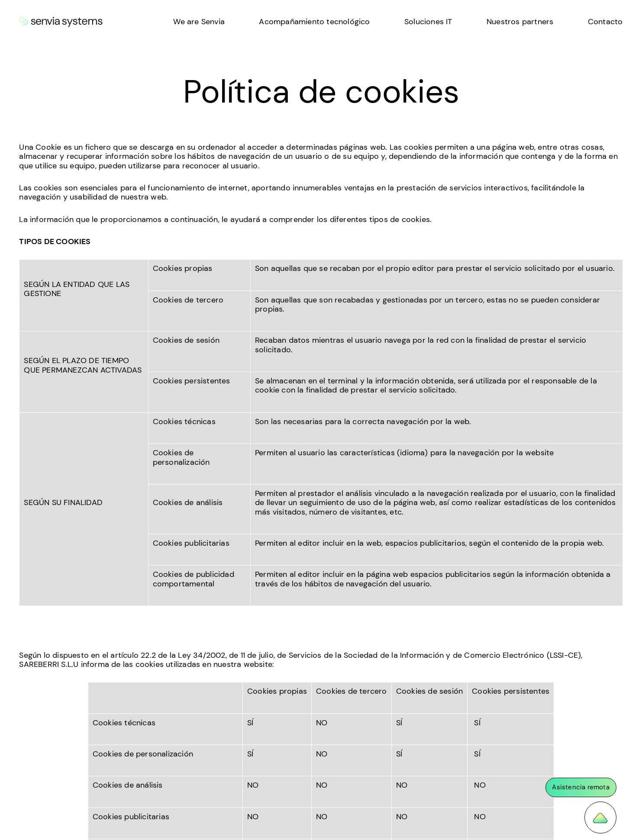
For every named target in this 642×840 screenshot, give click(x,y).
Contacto (605, 21)
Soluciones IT (428, 21)
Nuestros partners (520, 21)
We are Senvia (199, 21)
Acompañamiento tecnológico (314, 21)
